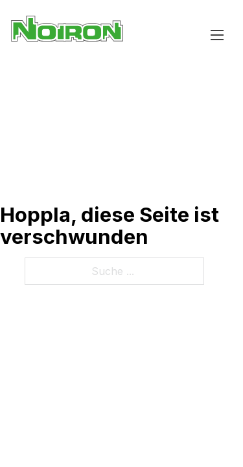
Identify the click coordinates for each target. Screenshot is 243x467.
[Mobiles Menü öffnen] (217, 35)
